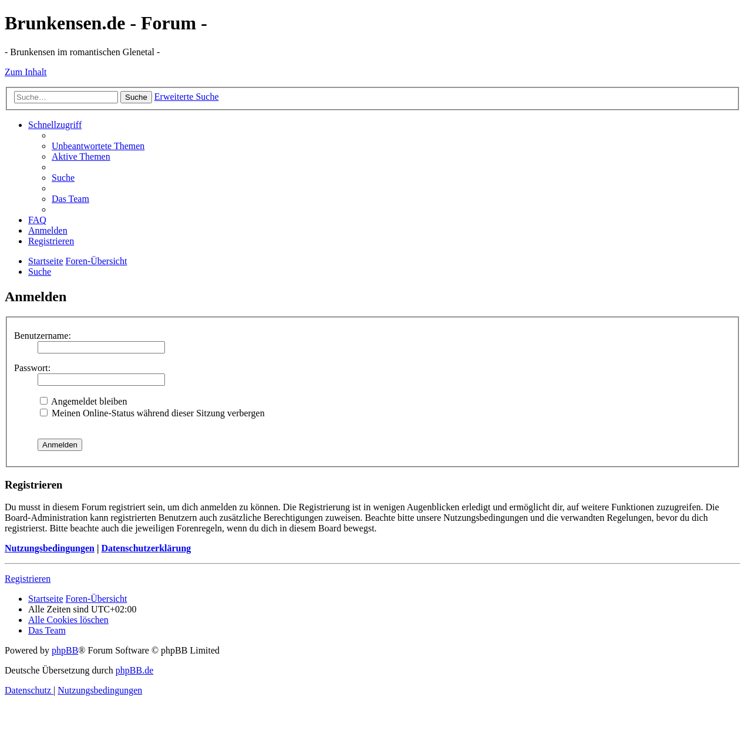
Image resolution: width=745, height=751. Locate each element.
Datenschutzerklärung (146, 548)
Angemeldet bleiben (83, 401)
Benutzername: (42, 336)
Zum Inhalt (26, 72)
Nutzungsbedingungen (50, 548)
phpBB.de (134, 670)
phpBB (65, 650)
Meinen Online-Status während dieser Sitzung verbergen (152, 413)
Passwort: (32, 368)
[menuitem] (98, 146)
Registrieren (27, 579)
